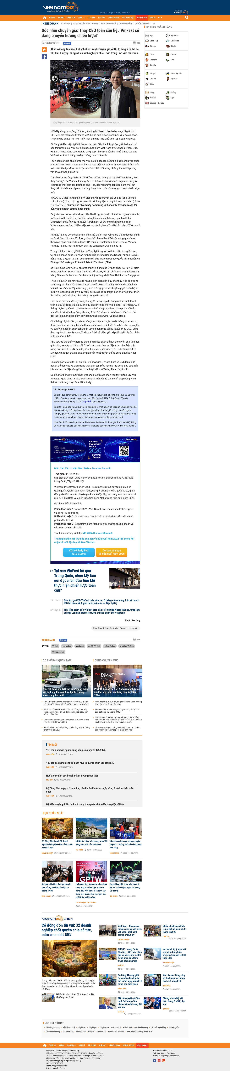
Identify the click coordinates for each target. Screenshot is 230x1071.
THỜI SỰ (52, 18)
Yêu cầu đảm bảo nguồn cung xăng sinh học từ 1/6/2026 (76, 750)
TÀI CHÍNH (91, 18)
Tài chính (79, 850)
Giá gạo (91, 1032)
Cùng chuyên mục (107, 660)
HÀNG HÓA (71, 18)
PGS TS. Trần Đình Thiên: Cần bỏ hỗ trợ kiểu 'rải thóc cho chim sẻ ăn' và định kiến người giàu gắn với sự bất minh (66, 712)
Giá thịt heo (81, 1032)
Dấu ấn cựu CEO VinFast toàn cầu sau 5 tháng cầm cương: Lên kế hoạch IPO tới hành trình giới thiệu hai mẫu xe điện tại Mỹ (101, 602)
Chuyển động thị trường (86, 903)
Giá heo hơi (116, 1027)
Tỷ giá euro (104, 1027)
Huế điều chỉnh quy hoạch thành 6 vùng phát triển (72, 775)
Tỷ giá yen (93, 1027)
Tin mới (52, 744)
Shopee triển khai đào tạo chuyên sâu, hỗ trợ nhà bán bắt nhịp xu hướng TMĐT (117, 710)
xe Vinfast (80, 646)
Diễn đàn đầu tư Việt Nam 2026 (139, 1032)
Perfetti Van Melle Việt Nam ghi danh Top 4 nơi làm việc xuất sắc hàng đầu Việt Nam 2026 (117, 692)
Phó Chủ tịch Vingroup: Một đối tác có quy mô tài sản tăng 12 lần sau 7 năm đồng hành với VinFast (66, 703)
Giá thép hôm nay (53, 1032)
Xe (154, 23)
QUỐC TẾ (81, 18)
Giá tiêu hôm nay (141, 1027)
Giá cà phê (127, 1027)
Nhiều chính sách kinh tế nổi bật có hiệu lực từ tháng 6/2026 (174, 929)
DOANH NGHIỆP (128, 18)
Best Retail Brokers (116, 1032)
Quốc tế (121, 1012)
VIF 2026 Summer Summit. (98, 533)
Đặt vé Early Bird (78, 552)
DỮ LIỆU (152, 18)
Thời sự (166, 937)
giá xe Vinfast (109, 646)
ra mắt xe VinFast (126, 646)
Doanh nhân (125, 23)
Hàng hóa (50, 754)
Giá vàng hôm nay (53, 1027)
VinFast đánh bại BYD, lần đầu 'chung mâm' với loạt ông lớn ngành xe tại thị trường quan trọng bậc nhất (65, 692)
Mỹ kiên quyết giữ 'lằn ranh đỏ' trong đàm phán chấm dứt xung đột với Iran (85, 804)
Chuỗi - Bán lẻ (142, 23)
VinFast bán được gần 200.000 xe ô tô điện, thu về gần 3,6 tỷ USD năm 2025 (66, 721)
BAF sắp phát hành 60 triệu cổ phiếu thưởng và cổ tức (75, 996)
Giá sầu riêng (68, 1032)
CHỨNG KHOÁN (114, 18)
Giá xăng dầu (174, 1027)
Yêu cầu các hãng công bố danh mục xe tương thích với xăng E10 (80, 762)
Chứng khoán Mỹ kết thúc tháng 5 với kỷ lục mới (174, 1001)
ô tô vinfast (66, 646)
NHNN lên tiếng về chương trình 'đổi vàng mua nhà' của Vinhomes (92, 843)
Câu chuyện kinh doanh (85, 23)
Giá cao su (101, 1032)
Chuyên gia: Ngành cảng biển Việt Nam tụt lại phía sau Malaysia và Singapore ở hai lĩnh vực (118, 728)
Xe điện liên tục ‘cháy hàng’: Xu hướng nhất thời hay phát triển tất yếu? (67, 728)
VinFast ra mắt (58, 652)
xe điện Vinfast (94, 646)
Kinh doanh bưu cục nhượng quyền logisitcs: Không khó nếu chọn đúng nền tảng (118, 703)
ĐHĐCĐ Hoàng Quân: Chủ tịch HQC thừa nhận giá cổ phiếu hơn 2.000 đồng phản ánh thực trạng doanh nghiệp (130, 955)
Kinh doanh (50, 23)
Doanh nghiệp (47, 853)
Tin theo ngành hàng (159, 27)
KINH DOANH (142, 18)
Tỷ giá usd (82, 1027)
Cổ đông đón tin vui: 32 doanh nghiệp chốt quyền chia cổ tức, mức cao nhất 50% (57, 844)
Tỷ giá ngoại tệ (69, 1027)
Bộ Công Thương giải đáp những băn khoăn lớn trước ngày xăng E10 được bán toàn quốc (89, 790)
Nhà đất (49, 780)
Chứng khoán (123, 940)
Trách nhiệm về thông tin (55, 1068)
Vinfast (55, 646)
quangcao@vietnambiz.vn (169, 1056)
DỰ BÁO (61, 18)
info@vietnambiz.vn (59, 1066)
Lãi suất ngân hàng (158, 1027)
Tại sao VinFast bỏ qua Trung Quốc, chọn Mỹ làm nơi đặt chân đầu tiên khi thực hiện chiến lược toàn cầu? (75, 580)
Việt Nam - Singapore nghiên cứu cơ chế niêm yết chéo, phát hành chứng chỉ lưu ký (130, 930)
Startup (65, 23)
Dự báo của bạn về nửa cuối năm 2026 (112, 552)
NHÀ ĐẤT (101, 18)
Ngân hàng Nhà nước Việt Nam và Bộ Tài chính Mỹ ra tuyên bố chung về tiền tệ (125, 887)
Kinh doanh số (108, 23)
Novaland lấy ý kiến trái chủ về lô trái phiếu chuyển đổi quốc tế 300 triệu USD (174, 954)
